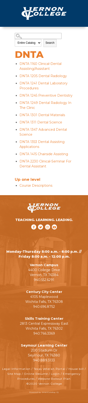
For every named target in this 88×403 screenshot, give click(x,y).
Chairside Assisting (43, 154)
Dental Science (40, 122)
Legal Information (16, 369)
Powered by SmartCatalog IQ (44, 392)
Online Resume (36, 373)
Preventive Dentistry (46, 95)
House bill (76, 369)
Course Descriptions (35, 185)
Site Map (14, 373)
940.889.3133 (44, 360)
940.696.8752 (44, 306)
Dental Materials (42, 115)
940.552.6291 (44, 280)
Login (55, 373)
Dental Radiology (43, 76)
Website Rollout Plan (54, 378)
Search (50, 42)
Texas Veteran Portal (49, 369)
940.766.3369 (44, 333)
